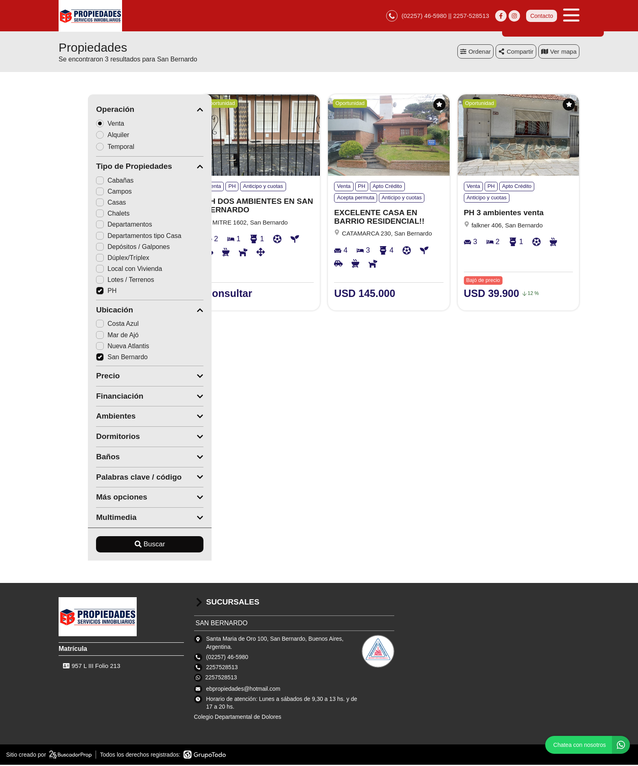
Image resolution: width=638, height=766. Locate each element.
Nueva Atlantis (93, 347)
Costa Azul (88, 325)
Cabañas (85, 181)
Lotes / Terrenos (96, 281)
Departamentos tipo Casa (109, 237)
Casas (81, 203)
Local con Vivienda (100, 270)
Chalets (83, 214)
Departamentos (94, 225)
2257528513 (221, 678)
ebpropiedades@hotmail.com (243, 690)
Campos (85, 192)
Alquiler (86, 136)
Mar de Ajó (88, 336)
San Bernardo (92, 358)
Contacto (541, 16)
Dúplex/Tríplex (93, 259)
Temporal (88, 148)
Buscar (120, 545)
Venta (83, 124)
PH (77, 292)
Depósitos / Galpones (103, 248)
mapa (559, 52)
